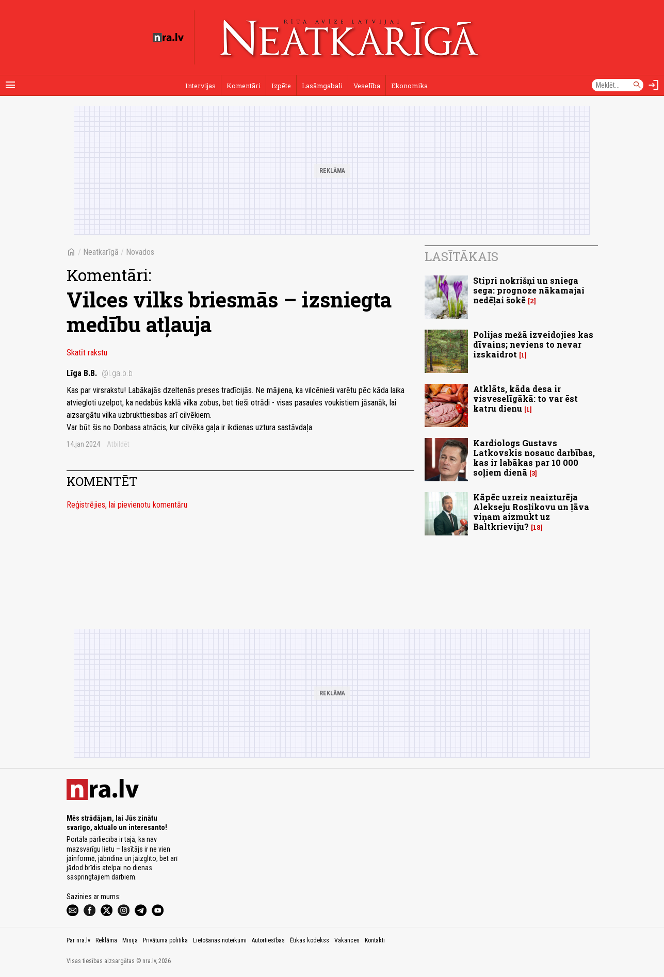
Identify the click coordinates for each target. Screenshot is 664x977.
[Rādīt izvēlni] (10, 85)
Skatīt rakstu (87, 352)
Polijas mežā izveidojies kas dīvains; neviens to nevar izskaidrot (533, 344)
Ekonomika (409, 86)
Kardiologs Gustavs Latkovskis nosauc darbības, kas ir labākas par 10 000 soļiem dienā (534, 457)
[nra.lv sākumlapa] (168, 37)
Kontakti (375, 940)
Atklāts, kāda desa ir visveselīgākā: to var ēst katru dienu (525, 398)
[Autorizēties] (653, 85)
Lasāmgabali (322, 86)
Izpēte (281, 86)
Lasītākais (461, 256)
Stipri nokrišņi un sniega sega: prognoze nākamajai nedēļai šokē (529, 290)
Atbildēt (118, 444)
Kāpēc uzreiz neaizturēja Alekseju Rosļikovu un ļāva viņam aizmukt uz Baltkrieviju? (531, 512)
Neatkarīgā (101, 252)
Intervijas (200, 86)
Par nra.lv (78, 940)
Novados (140, 252)
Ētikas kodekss (309, 940)
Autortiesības (268, 940)
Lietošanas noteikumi (220, 940)
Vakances (347, 940)
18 (537, 527)
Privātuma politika (165, 940)
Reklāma (106, 940)
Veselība (366, 86)
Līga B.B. (100, 373)
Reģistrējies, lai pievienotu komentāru (127, 505)
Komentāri (243, 86)
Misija (130, 940)
